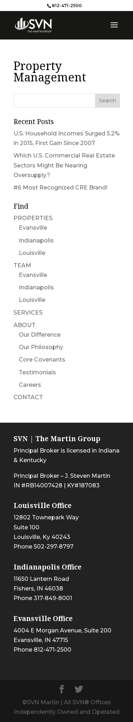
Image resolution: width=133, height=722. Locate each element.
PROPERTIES (32, 218)
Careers (30, 384)
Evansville (33, 227)
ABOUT (24, 325)
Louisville (32, 253)
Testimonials (37, 372)
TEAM (22, 265)
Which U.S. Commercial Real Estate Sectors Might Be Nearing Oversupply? (64, 165)
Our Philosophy (41, 347)
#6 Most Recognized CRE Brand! (60, 187)
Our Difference (40, 334)
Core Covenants (42, 359)
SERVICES (28, 312)
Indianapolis (36, 240)
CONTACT (28, 397)
